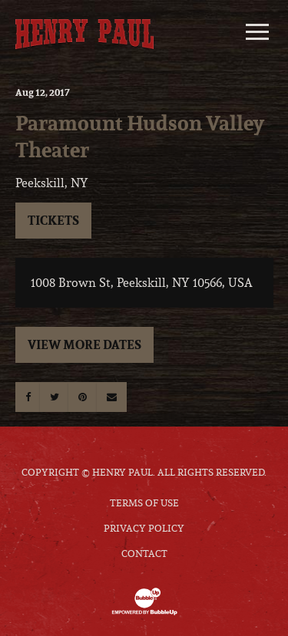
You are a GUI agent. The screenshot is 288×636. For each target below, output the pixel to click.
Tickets (53, 220)
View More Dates (84, 344)
